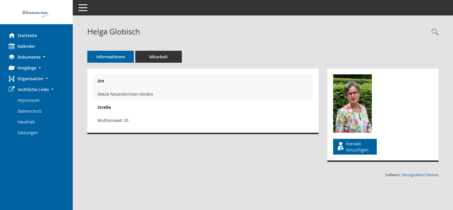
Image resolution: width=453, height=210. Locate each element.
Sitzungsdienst (420, 174)
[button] (36, 57)
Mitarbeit (158, 57)
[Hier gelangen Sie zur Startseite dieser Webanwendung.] (36, 14)
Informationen (110, 57)
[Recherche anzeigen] (433, 32)
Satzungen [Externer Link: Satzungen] (27, 132)
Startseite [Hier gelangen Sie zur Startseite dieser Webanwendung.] (23, 35)
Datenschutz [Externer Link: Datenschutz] (29, 111)
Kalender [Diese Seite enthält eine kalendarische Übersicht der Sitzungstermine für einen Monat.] (22, 46)
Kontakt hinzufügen (353, 147)
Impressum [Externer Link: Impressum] (28, 100)
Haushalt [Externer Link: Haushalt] (26, 122)
